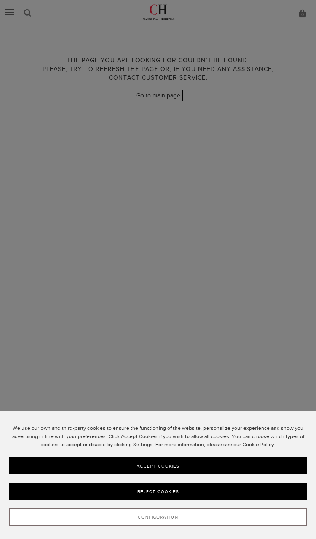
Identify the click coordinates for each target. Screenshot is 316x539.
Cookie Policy (258, 445)
